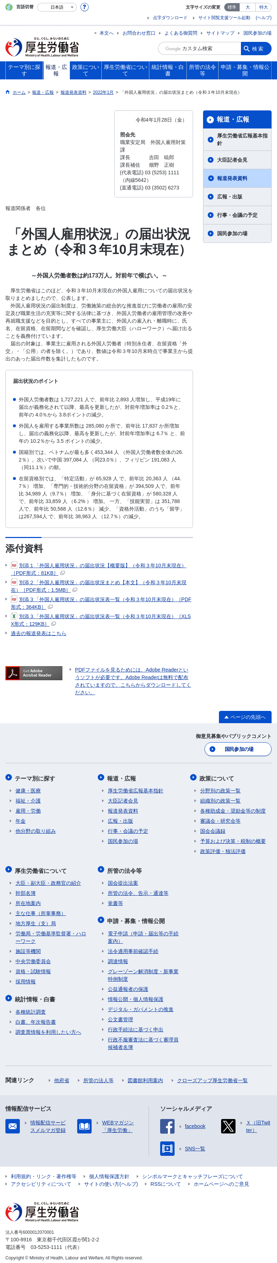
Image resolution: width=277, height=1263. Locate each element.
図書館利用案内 (145, 1076)
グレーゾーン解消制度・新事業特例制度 (143, 971)
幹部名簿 (26, 890)
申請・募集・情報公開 (137, 917)
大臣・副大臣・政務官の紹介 (48, 880)
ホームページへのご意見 (221, 1180)
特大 (263, 7)
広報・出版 (229, 197)
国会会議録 (212, 829)
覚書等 (115, 900)
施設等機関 (28, 948)
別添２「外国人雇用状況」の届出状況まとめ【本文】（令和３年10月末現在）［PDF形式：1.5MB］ (98, 586)
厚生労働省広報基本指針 (242, 139)
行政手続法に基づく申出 (135, 1025)
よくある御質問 (180, 33)
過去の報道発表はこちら (38, 633)
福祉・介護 (28, 799)
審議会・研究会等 (220, 819)
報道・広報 (233, 119)
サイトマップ (220, 33)
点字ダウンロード (170, 17)
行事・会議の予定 (237, 215)
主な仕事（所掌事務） (41, 910)
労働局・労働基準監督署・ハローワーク (51, 934)
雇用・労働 (28, 809)
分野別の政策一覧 (220, 789)
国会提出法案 (123, 880)
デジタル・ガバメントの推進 (140, 1005)
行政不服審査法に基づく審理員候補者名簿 (143, 1039)
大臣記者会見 (232, 160)
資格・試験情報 (33, 968)
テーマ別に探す (36, 777)
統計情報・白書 (36, 995)
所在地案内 (28, 900)
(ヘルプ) (264, 17)
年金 (21, 819)
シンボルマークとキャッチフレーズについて (192, 1172)
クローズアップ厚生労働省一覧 (212, 1076)
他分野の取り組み (36, 829)
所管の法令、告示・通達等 (138, 890)
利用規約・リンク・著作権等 (43, 1172)
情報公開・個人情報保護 (135, 995)
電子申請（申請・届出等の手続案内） (143, 933)
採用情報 (26, 979)
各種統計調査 (31, 1007)
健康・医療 (28, 789)
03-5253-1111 (46, 1243)
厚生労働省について (41, 868)
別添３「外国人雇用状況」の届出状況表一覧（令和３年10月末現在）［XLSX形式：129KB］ (101, 620)
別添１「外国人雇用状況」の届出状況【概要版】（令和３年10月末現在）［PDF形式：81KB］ (98, 569)
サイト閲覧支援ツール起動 (224, 17)
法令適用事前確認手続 (133, 947)
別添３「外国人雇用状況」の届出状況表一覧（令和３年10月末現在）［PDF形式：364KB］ (101, 603)
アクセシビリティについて (41, 1180)
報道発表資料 (232, 178)
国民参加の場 (257, 33)
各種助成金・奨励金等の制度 (233, 809)
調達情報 (118, 957)
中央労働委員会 (33, 958)
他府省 (61, 1076)
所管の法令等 (125, 868)
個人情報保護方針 (109, 1172)
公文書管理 (120, 1015)
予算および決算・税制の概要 (233, 840)
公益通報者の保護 (128, 985)
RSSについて (165, 1180)
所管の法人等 (98, 1076)
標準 (232, 7)
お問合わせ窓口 (139, 33)
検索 (258, 48)
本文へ (107, 33)
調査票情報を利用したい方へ (48, 1028)
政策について (217, 777)
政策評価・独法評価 (223, 850)
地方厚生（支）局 (36, 920)
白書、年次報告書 (36, 1018)
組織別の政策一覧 (220, 799)
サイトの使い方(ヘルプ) (111, 1180)
